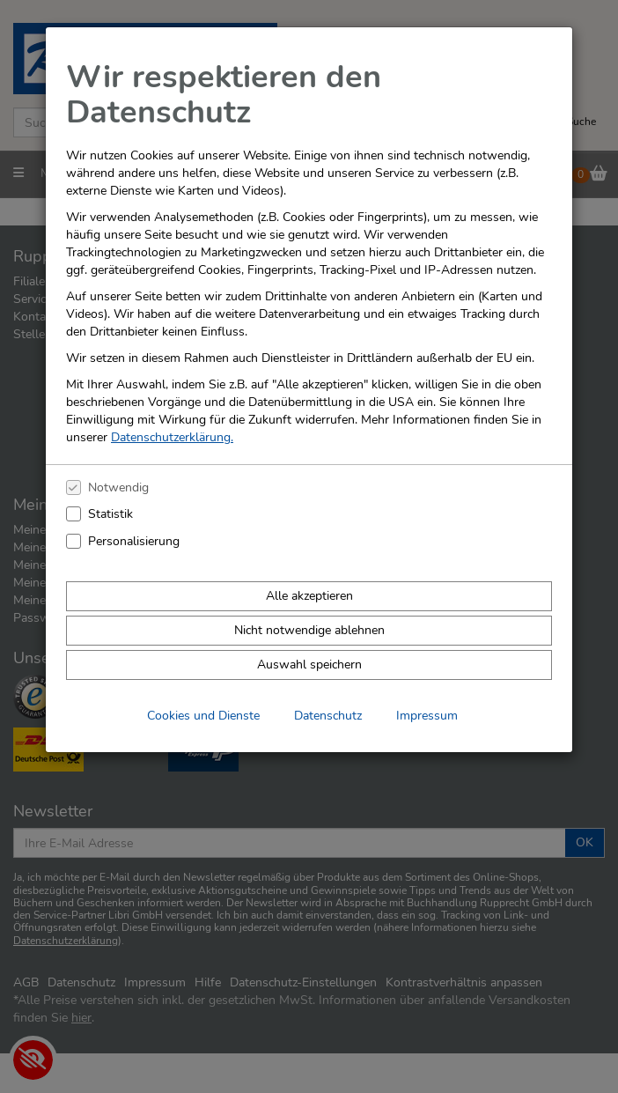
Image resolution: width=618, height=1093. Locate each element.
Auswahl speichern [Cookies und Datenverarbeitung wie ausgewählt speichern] (309, 664)
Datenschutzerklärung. (172, 437)
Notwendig (118, 487)
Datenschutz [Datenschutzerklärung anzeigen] (328, 715)
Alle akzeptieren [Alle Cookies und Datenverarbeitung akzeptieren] (309, 595)
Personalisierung (134, 541)
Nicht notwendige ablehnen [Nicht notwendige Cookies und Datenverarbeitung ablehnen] (309, 630)
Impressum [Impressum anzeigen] (427, 715)
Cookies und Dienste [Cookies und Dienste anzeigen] (203, 715)
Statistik (110, 514)
